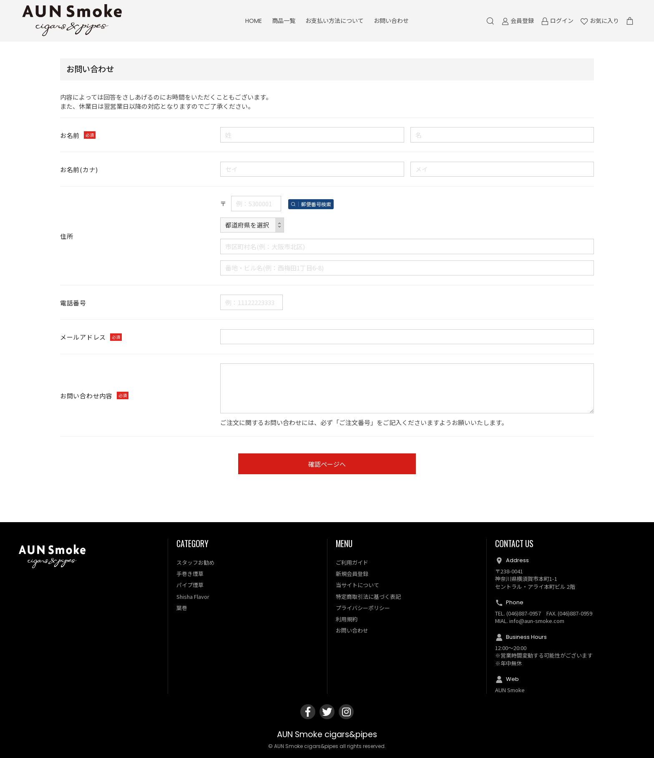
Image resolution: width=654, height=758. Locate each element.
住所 (66, 236)
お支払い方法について (334, 21)
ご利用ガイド (352, 562)
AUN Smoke (510, 690)
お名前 (70, 135)
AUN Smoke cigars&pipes (327, 734)
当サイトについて (357, 585)
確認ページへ (327, 464)
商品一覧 (283, 21)
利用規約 (346, 619)
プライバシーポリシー (363, 608)
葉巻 (181, 608)
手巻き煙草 (190, 574)
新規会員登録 (352, 574)
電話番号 (73, 302)
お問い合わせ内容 (86, 395)
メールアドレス (83, 337)
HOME (253, 21)
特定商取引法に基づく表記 (368, 596)
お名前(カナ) (79, 169)
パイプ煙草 (190, 585)
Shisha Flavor (192, 596)
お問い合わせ (391, 21)
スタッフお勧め (195, 562)
